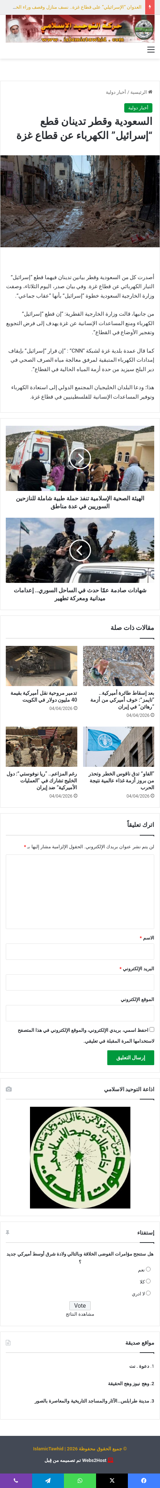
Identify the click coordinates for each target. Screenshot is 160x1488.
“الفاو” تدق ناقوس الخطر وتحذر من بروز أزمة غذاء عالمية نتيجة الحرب (121, 780)
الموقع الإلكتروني (137, 999)
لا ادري (138, 1293)
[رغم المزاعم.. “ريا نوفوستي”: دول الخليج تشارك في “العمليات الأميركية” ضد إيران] (41, 747)
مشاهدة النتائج (80, 1314)
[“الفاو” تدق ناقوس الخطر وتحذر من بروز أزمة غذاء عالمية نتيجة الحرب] (119, 747)
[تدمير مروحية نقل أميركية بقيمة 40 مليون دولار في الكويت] (41, 666)
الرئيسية (141, 92)
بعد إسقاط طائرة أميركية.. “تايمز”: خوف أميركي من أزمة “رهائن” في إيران (122, 700)
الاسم (147, 938)
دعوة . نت (139, 1366)
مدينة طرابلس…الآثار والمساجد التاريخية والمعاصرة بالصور (92, 1401)
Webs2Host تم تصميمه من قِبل (75, 1460)
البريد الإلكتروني (137, 968)
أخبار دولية (116, 92)
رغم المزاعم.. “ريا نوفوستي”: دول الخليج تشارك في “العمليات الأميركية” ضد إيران (42, 780)
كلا (142, 1282)
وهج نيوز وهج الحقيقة (128, 1383)
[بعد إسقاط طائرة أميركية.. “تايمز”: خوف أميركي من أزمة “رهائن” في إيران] (119, 666)
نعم (141, 1270)
